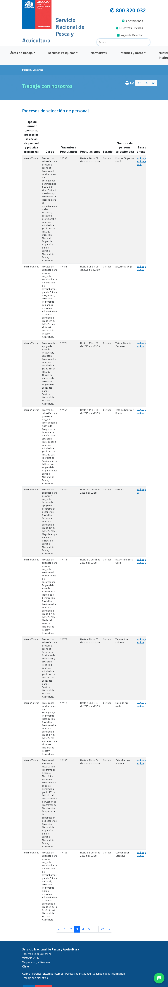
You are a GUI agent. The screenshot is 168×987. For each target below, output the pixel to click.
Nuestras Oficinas (129, 28)
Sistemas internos (53, 973)
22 (102, 929)
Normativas (99, 53)
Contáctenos (132, 21)
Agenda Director (130, 35)
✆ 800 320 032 (128, 10)
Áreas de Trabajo (21, 53)
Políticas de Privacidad (78, 973)
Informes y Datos (131, 53)
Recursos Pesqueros (61, 53)
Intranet (36, 973)
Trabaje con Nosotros (35, 978)
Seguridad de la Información (109, 973)
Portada (26, 70)
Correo (26, 973)
